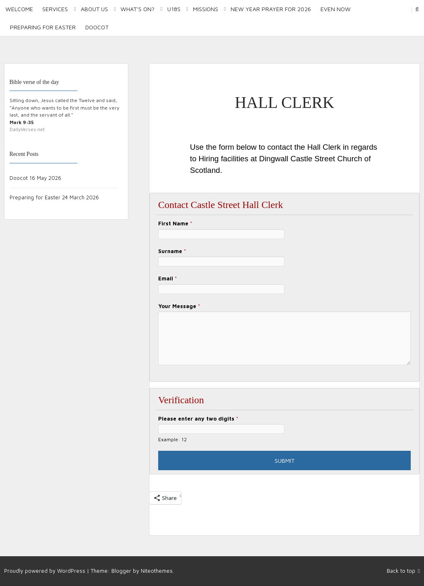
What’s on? (137, 8)
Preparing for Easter (43, 27)
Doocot (96, 27)
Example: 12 (172, 439)
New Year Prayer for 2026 (271, 8)
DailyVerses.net (27, 129)
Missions (205, 8)
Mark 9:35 (22, 122)
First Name (175, 223)
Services (55, 8)
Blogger (121, 570)
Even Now (335, 8)
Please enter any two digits (198, 418)
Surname (172, 251)
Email (167, 278)
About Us (94, 8)
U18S (174, 8)
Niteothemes (157, 570)
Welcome (19, 8)
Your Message (179, 306)
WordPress (71, 570)
